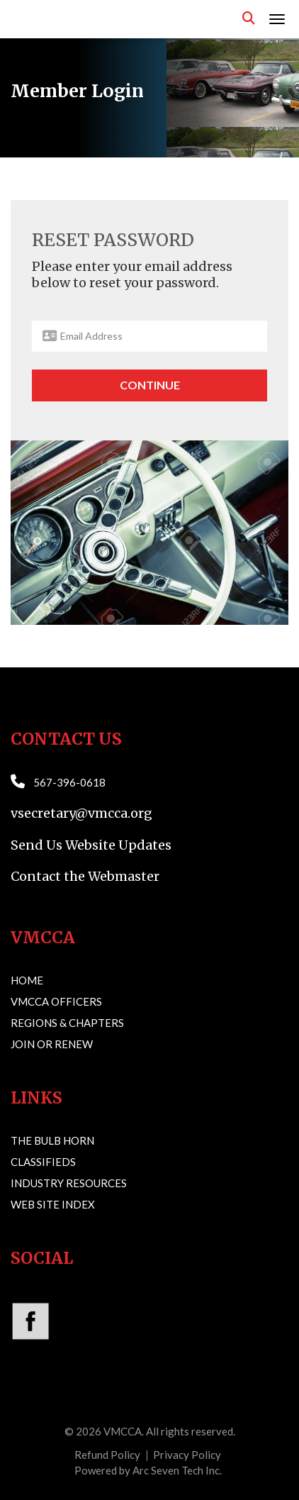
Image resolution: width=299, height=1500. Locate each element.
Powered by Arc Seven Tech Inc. (148, 1470)
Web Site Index (53, 1204)
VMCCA (122, 1431)
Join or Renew (52, 1044)
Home (27, 980)
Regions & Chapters (67, 1022)
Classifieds (43, 1161)
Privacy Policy (187, 1454)
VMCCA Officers (56, 1001)
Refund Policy (107, 1454)
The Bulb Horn (52, 1140)
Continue (150, 384)
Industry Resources (69, 1183)
